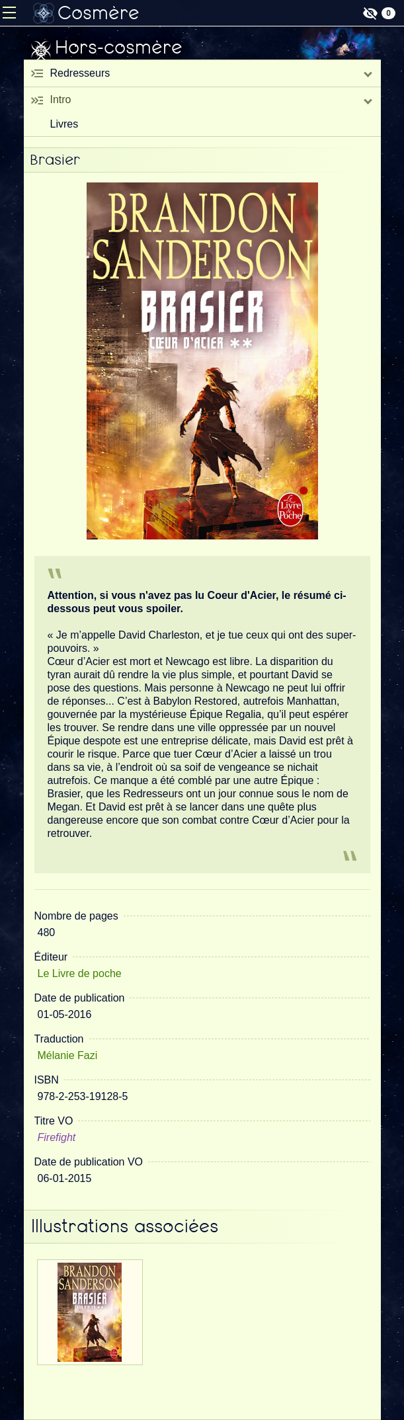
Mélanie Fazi (68, 1055)
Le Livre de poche (80, 973)
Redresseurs (80, 73)
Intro (60, 99)
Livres (64, 124)
